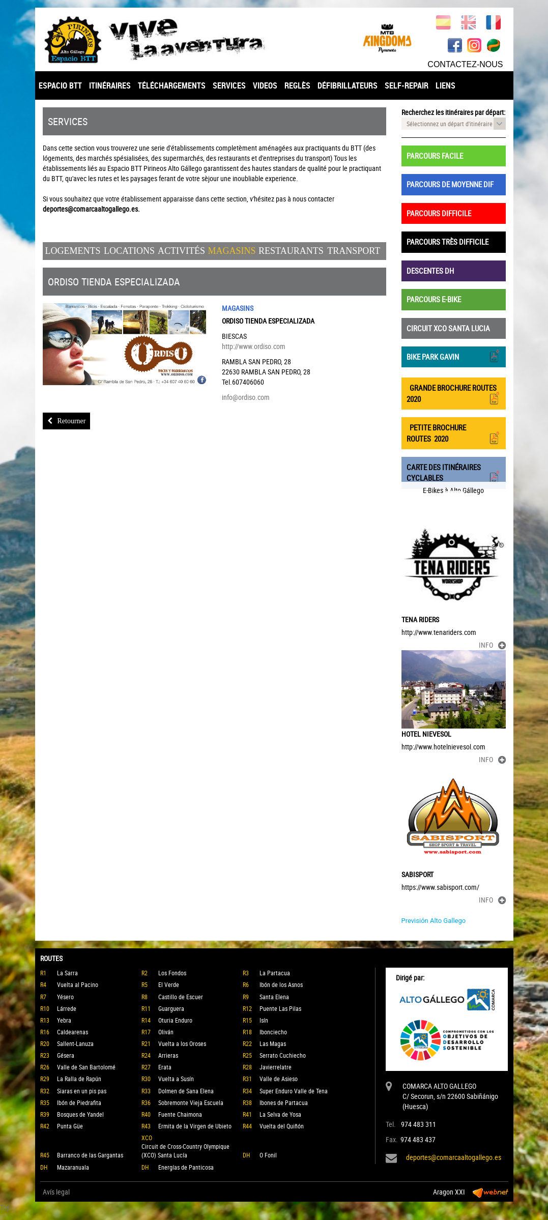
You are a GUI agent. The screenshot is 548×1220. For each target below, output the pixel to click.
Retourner (66, 421)
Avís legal (56, 1192)
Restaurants (291, 251)
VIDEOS (265, 85)
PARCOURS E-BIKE (434, 299)
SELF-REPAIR (406, 85)
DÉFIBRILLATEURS (348, 85)
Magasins (231, 251)
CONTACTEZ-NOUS (465, 64)
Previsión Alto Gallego (433, 920)
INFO (492, 645)
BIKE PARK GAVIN (454, 356)
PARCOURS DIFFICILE (439, 213)
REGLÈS (297, 85)
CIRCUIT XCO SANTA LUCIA (448, 328)
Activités (181, 251)
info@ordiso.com (246, 397)
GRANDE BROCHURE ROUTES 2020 (454, 393)
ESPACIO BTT (60, 85)
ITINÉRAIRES (110, 85)
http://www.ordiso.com (253, 346)
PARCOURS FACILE (435, 156)
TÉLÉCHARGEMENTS (172, 85)
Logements (73, 251)
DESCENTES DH (430, 271)
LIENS (445, 85)
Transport (353, 251)
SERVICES (229, 85)
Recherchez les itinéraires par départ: (453, 112)
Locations (129, 251)
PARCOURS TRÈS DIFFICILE (447, 242)
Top (5, 1207)
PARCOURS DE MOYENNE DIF (450, 184)
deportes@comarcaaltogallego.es (453, 1157)
